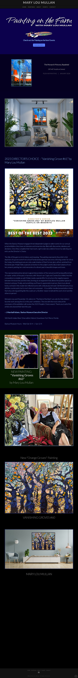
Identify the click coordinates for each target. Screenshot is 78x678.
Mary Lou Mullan (39, 2)
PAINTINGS (33, 670)
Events (43, 670)
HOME (28, 670)
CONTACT (48, 670)
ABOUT (39, 670)
